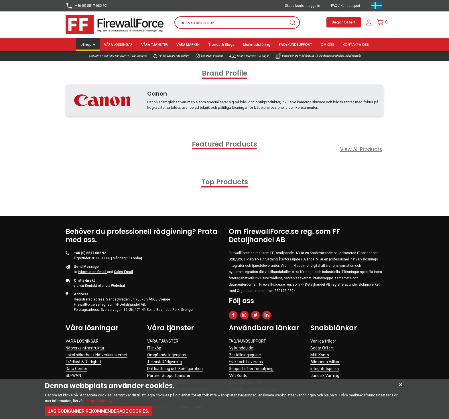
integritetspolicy (98, 401)
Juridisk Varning (324, 375)
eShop (86, 44)
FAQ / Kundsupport (345, 6)
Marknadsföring (256, 44)
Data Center (76, 368)
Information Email (92, 272)
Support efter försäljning (251, 368)
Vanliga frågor (323, 341)
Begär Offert (344, 22)
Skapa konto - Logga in (302, 6)
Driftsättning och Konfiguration (175, 368)
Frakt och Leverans (246, 361)
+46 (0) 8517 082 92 (86, 5)
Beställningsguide (245, 355)
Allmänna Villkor (325, 361)
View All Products (361, 149)
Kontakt (91, 286)
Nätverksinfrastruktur (85, 348)
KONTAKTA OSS (356, 44)
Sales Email (123, 272)
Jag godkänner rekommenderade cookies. (98, 411)
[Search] (237, 22)
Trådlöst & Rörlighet (83, 361)
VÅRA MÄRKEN (188, 44)
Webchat (118, 286)
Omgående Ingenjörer (167, 355)
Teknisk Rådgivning (164, 361)
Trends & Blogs (221, 44)
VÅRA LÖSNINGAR (118, 44)
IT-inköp (154, 348)
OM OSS (327, 44)
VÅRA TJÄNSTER (154, 44)
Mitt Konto (238, 375)
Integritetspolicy (324, 368)
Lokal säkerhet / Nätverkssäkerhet (96, 355)
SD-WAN (73, 375)
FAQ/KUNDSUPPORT (295, 44)
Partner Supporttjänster (168, 375)
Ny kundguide (241, 348)
